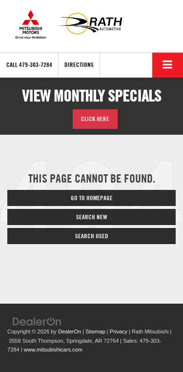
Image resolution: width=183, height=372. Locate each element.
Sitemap (95, 331)
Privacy (118, 331)
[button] (29, 64)
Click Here (95, 119)
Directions (79, 64)
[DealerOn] (37, 321)
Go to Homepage (92, 198)
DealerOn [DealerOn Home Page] (69, 331)
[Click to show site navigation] (167, 65)
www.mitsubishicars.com (53, 349)
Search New (91, 217)
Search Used (91, 236)
